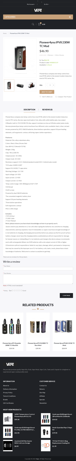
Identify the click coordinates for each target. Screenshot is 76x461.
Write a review (59, 55)
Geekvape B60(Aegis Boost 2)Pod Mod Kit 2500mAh (62, 415)
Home (5, 33)
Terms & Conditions (9, 396)
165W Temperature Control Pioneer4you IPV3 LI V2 (24, 415)
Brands (5, 399)
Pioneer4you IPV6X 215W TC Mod (64, 344)
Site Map (42, 392)
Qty (41, 85)
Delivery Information (10, 389)
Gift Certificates (8, 403)
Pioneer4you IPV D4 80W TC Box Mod (38, 344)
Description (29, 110)
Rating (5, 290)
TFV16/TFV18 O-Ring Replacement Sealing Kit (61, 442)
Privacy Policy (7, 392)
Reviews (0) (47, 110)
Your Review (7, 273)
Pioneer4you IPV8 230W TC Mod (19, 33)
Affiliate (42, 396)
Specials (42, 399)
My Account (31, 4)
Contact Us (43, 385)
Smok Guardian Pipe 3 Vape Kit (62, 429)
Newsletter (43, 403)
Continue (66, 295)
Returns (42, 389)
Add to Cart (47, 92)
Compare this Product (65, 97)
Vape (37, 459)
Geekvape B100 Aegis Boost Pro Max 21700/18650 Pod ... (24, 429)
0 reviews (50, 55)
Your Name (7, 266)
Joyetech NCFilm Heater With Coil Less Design (23, 442)
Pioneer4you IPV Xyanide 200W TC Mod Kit (12, 344)
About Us (6, 385)
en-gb (46, 4)
